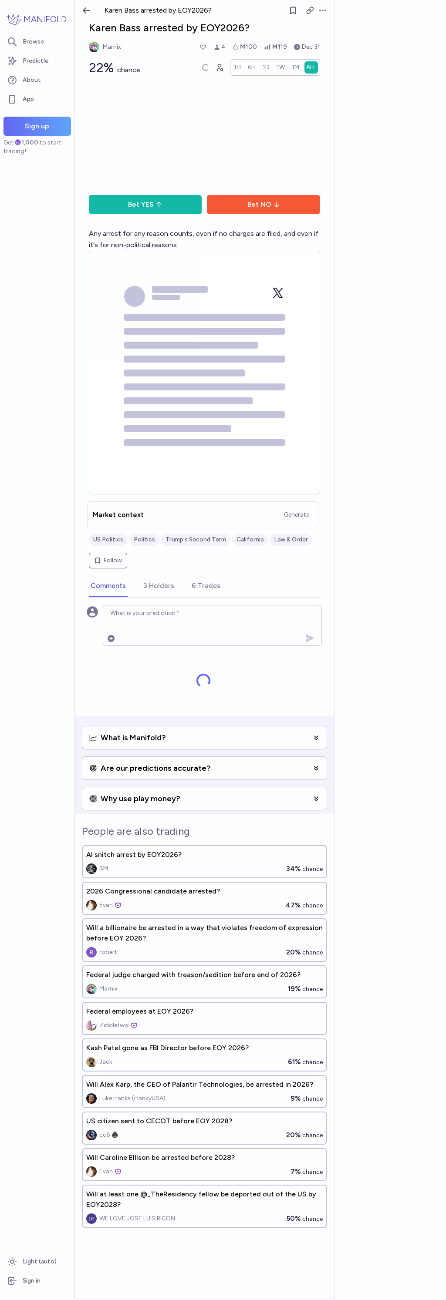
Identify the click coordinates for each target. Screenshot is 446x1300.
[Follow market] (293, 10)
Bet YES (145, 204)
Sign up (37, 126)
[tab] (108, 586)
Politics (144, 539)
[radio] (237, 67)
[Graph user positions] (219, 67)
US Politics (108, 539)
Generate (296, 514)
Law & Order (291, 539)
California (250, 539)
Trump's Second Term (196, 539)
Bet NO (263, 204)
